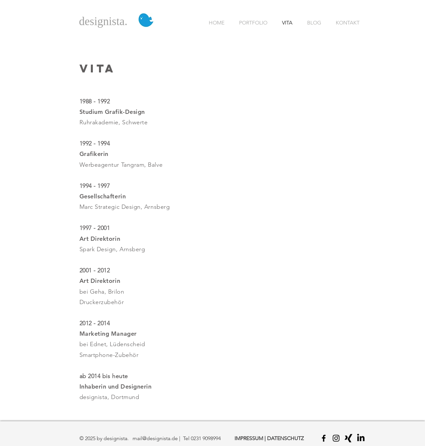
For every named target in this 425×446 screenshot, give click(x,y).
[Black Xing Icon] (348, 438)
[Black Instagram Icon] (336, 438)
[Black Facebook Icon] (323, 438)
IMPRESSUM (248, 438)
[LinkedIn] (360, 438)
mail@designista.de (155, 438)
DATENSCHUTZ (285, 438)
